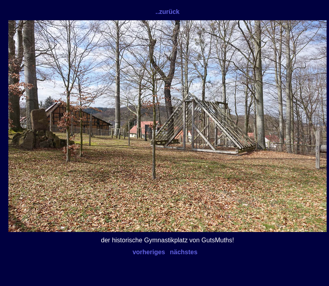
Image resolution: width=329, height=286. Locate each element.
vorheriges (148, 252)
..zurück (167, 11)
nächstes (183, 252)
